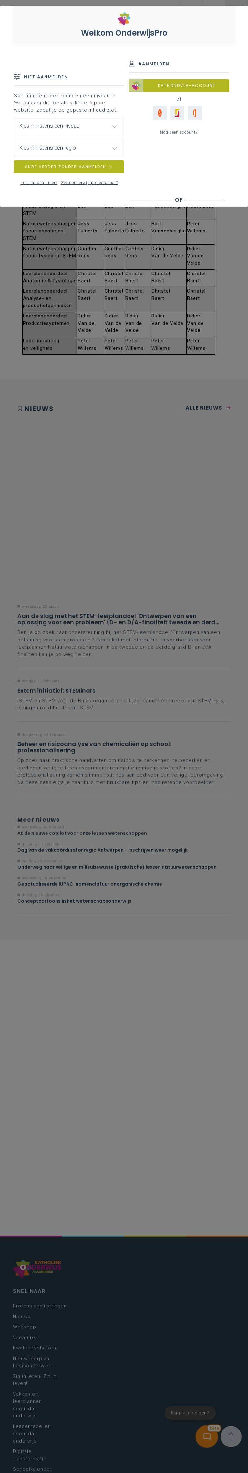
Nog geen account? (179, 132)
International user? (38, 182)
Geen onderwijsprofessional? (89, 182)
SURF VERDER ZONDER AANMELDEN (69, 166)
